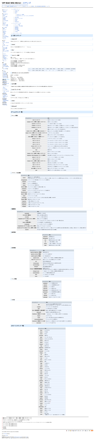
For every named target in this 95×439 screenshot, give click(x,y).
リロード (28, 6)
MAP (4, 15)
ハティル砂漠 (5, 25)
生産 (4, 34)
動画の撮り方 (5, 55)
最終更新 (43, 6)
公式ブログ (5, 75)
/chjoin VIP (17, 10)
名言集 (4, 19)
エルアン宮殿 (5, 24)
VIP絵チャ (5, 65)
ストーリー (5, 10)
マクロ (4, 53)
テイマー (4, 29)
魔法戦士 (4, 31)
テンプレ (4, 59)
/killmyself (17, 21)
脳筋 (4, 28)
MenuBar (4, 92)
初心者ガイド (5, 14)
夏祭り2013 (5, 81)
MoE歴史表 (5, 76)
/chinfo (16, 11)
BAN (4, 56)
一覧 (35, 6)
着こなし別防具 (6, 50)
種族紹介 (4, 11)
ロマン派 (4, 35)
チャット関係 (17, 24)
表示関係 (16, 29)
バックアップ (20, 6)
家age (4, 23)
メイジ (4, 30)
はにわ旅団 (5, 68)
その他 (16, 31)
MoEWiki (4, 73)
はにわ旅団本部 (6, 66)
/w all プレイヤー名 (18, 18)
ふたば (4, 63)
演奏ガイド (6, 58)
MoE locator (5, 77)
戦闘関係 (16, 27)
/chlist (16, 20)
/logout (16, 19)
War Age (4, 22)
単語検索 (39, 6)
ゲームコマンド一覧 (17, 23)
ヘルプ (47, 6)
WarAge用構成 (5, 36)
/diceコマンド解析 (20, 14)
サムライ (4, 38)
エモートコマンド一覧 (17, 33)
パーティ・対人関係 (19, 25)
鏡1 (3, 74)
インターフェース (6, 86)
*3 (38, 188)
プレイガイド (5, 13)
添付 (24, 6)
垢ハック (4, 60)
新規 (33, 6)
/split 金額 (17, 17)
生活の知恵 (5, 48)
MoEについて (5, 9)
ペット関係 (17, 30)
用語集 (4, 18)
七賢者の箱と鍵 (6, 83)
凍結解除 (12, 6)
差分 (15, 6)
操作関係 (16, 28)
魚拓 (5, 33)
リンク (4, 70)
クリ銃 (4, 37)
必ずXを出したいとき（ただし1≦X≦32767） (25, 15)
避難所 (4, 64)
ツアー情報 (5, 16)
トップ (3, 6)
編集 (8, 6)
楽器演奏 (4, 57)
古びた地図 (5, 47)
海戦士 (4, 32)
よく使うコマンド (16, 9)
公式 (4, 71)
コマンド (27, 3)
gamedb (6, 435)
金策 (4, 41)
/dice (16, 13)
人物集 (4, 17)
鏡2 (6, 74)
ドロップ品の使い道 (6, 91)
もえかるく (5, 72)
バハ (4, 21)
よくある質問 (5, 20)
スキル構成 (5, 27)
